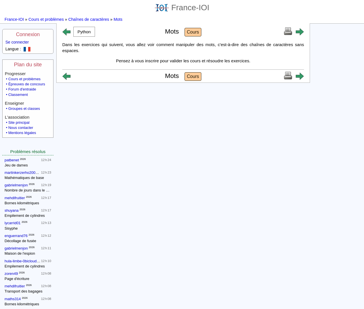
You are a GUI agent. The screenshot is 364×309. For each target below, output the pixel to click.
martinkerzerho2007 (21, 172)
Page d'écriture (17, 279)
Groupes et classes (24, 108)
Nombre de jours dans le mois (29, 190)
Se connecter (17, 42)
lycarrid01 (12, 223)
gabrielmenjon (16, 185)
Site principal (18, 122)
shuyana (11, 210)
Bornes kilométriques (22, 203)
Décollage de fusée (20, 241)
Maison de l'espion (20, 253)
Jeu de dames (16, 165)
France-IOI (182, 7)
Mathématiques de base (24, 178)
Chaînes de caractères (88, 19)
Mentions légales (22, 133)
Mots (117, 19)
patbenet (12, 160)
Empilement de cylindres (25, 215)
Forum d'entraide (22, 89)
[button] (84, 32)
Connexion (28, 34)
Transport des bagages (23, 291)
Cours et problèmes (46, 19)
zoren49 (11, 273)
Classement (18, 94)
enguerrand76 (16, 236)
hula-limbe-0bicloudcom (24, 261)
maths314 (13, 299)
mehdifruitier (15, 198)
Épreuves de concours (26, 84)
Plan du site (28, 64)
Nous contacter (20, 127)
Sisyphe (11, 228)
